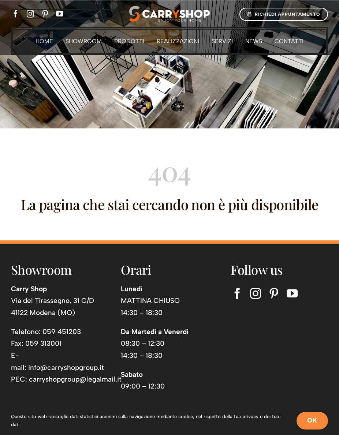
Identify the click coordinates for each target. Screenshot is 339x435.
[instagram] (30, 14)
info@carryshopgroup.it (66, 367)
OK (312, 420)
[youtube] (59, 14)
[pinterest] (45, 14)
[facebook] (15, 14)
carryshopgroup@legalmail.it (75, 379)
